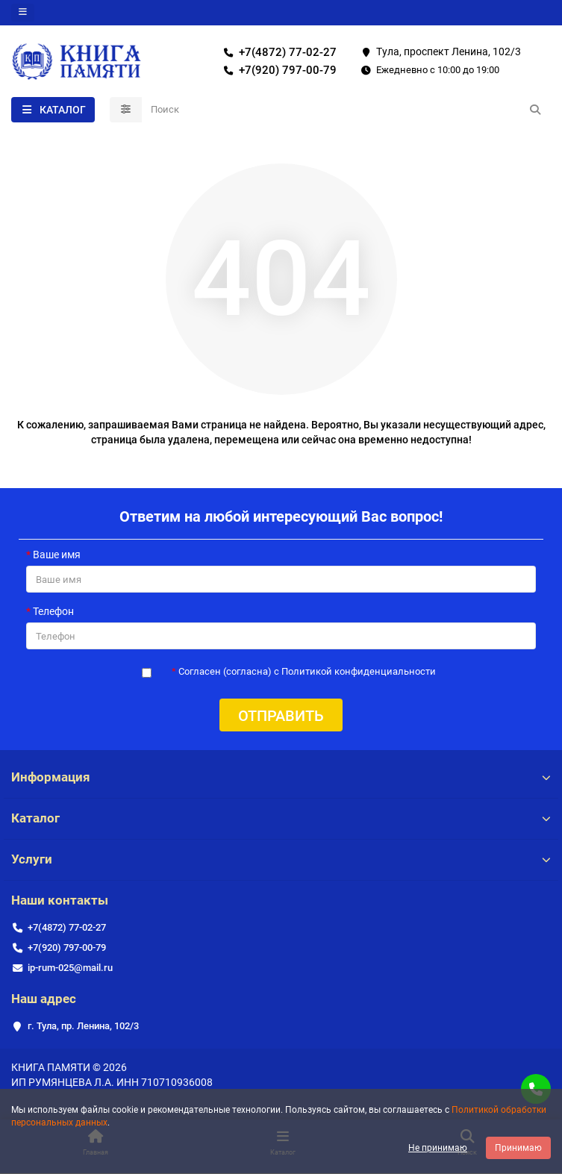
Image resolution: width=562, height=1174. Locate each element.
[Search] (347, 109)
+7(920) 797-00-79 (277, 70)
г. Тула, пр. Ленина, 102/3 (83, 1025)
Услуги (281, 859)
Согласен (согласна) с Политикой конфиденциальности (307, 671)
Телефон (53, 611)
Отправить (281, 716)
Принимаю (518, 1148)
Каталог (281, 818)
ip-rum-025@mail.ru (70, 967)
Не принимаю (437, 1148)
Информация (281, 776)
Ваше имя (57, 555)
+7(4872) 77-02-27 (277, 52)
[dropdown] (22, 13)
